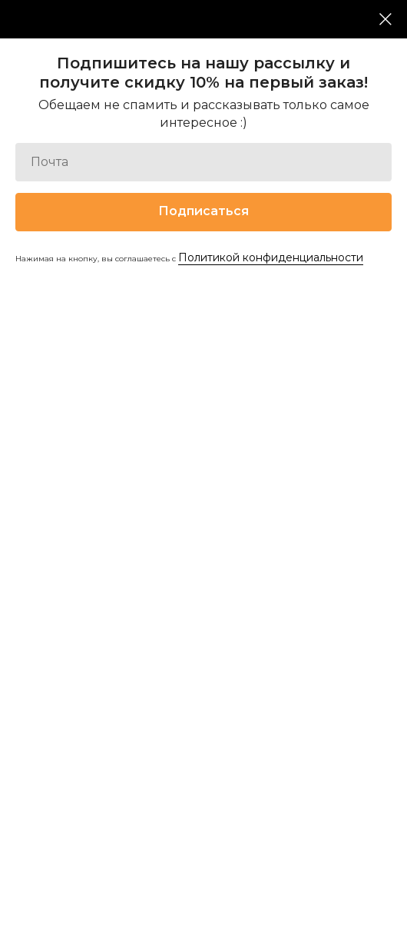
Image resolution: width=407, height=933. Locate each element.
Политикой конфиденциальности (270, 257)
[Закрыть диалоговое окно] (385, 19)
